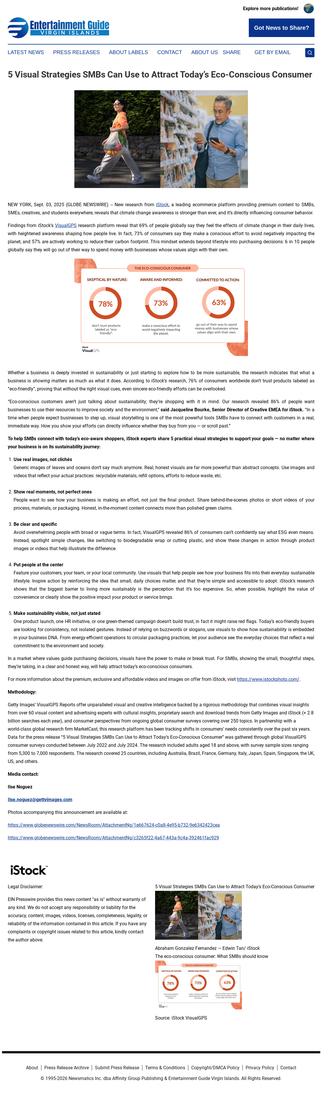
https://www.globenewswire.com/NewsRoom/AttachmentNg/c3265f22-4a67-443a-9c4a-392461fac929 (113, 838)
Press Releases (76, 52)
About (32, 1067)
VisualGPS (66, 225)
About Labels (128, 52)
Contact (169, 52)
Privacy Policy (260, 1067)
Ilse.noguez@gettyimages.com (40, 799)
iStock (162, 204)
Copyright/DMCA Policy (215, 1067)
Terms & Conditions (165, 1067)
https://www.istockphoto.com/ (268, 679)
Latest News (26, 52)
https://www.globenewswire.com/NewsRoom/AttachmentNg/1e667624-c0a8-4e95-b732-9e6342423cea (114, 825)
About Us (204, 52)
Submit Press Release (117, 1067)
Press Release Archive (66, 1067)
